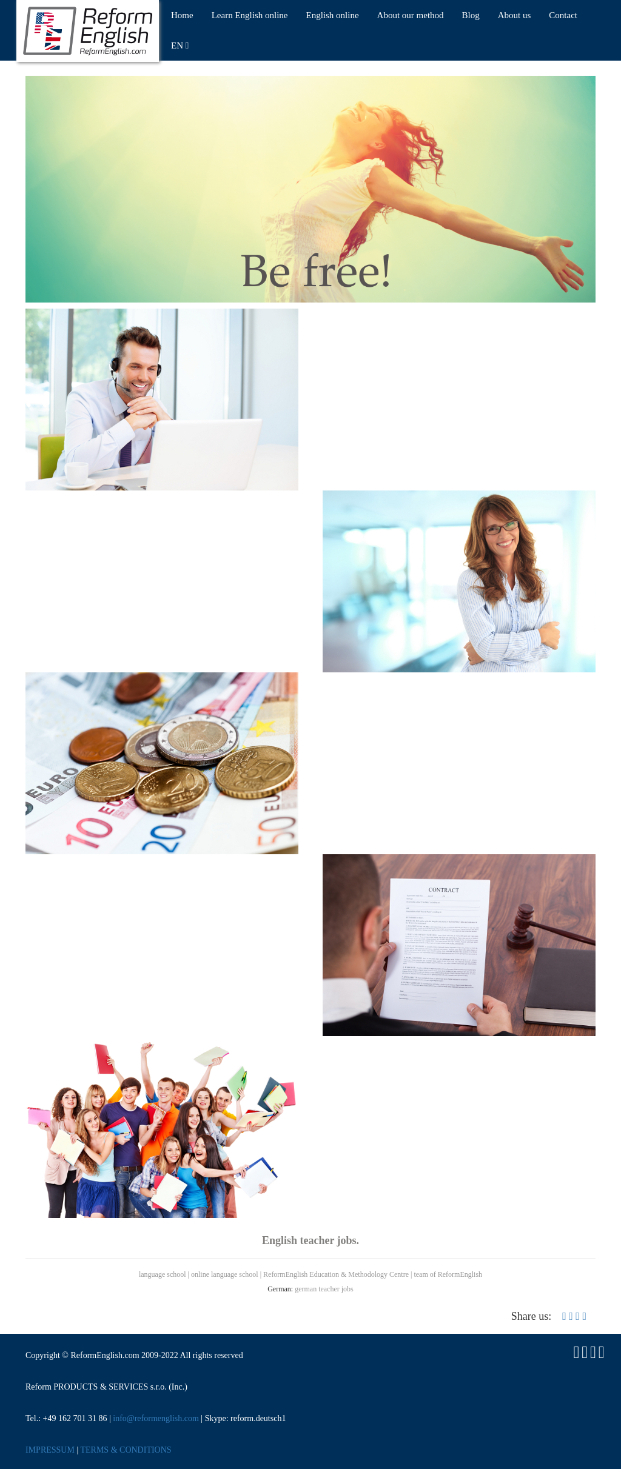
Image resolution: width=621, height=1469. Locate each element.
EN (180, 45)
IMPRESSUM (50, 1449)
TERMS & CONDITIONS (125, 1449)
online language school (224, 1274)
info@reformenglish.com (156, 1418)
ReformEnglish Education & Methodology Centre (336, 1274)
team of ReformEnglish (448, 1274)
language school (162, 1274)
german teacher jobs (324, 1289)
